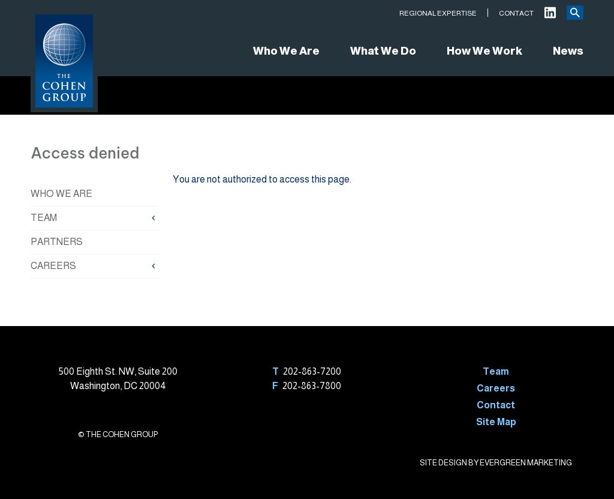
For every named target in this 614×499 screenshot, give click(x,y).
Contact (516, 13)
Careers (53, 266)
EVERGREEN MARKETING (526, 462)
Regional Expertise (438, 13)
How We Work (484, 50)
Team (44, 218)
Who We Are (286, 50)
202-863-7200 (312, 371)
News (568, 50)
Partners (57, 242)
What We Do (383, 50)
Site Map (496, 422)
